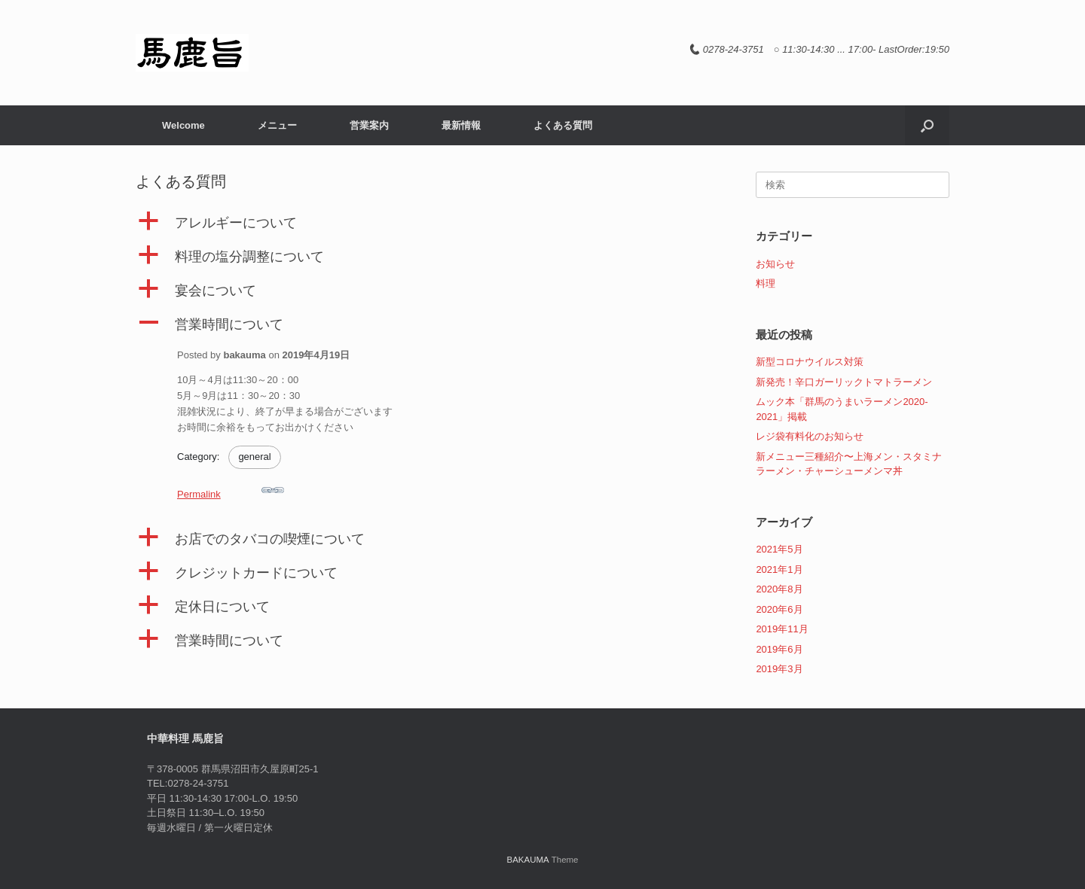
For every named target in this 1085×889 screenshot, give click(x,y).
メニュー (277, 125)
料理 (765, 283)
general (254, 456)
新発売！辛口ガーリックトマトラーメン (844, 382)
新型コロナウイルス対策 (809, 361)
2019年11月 (782, 629)
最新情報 (461, 125)
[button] (927, 125)
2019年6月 (779, 649)
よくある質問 (562, 125)
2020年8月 (779, 589)
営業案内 (369, 125)
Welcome (183, 125)
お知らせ (775, 263)
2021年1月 (779, 569)
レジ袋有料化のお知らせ (809, 436)
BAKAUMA (527, 859)
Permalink (230, 489)
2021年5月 (779, 549)
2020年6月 (779, 609)
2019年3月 (779, 668)
